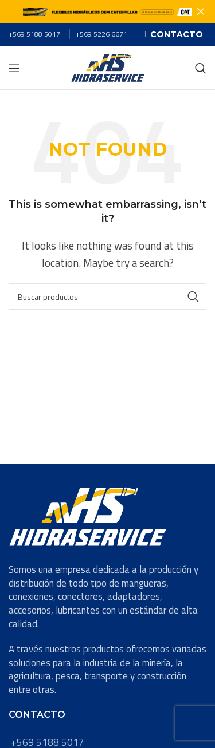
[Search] (200, 68)
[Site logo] (108, 67)
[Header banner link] (90, 11)
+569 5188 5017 (34, 34)
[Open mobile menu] (14, 68)
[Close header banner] (200, 11)
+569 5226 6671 (101, 34)
